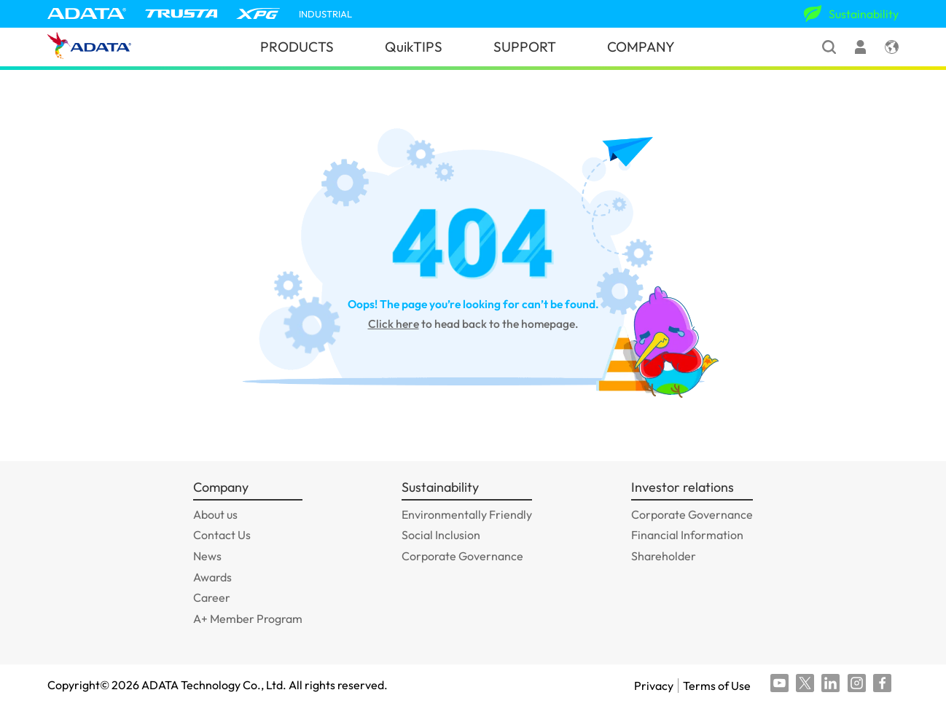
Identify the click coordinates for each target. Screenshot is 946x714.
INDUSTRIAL (325, 14)
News (207, 556)
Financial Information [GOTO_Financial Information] (687, 534)
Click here (393, 323)
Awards (212, 577)
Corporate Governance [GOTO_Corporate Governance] (462, 556)
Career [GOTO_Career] (211, 597)
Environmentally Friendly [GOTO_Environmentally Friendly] (467, 514)
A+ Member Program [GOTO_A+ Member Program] (247, 618)
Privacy (653, 685)
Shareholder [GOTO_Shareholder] (663, 556)
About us (215, 514)
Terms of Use (717, 685)
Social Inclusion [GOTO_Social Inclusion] (441, 534)
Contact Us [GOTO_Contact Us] (222, 534)
